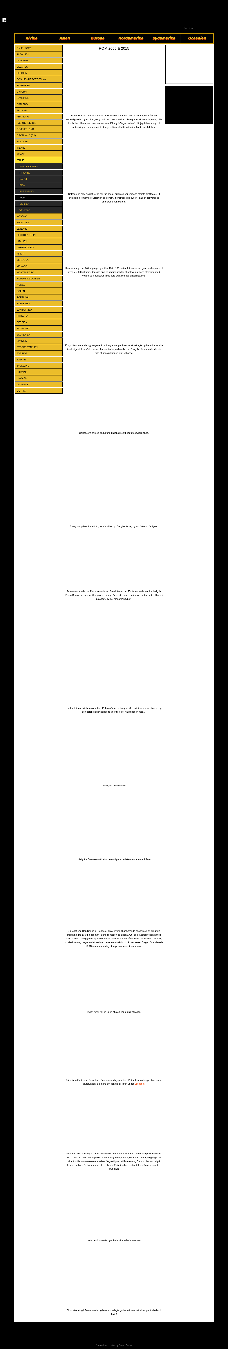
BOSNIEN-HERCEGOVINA (31, 79)
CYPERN (22, 91)
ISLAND (21, 154)
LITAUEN (22, 241)
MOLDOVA (22, 260)
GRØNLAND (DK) (26, 135)
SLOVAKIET (23, 328)
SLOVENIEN (23, 334)
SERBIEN (22, 322)
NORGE (21, 284)
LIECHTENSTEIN (26, 235)
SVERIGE (22, 353)
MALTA (20, 253)
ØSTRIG (21, 390)
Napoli (23, 179)
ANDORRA (23, 60)
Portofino (26, 191)
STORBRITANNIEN (27, 347)
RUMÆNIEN (23, 303)
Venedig (24, 210)
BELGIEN (22, 73)
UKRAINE (22, 372)
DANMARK (23, 98)
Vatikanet (139, 1083)
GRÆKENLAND (25, 129)
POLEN (21, 291)
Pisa (22, 185)
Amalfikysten (28, 166)
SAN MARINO (24, 309)
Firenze (24, 172)
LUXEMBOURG (25, 247)
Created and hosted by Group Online (114, 1345)
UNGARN (22, 378)
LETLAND (22, 228)
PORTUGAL (23, 297)
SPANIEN (22, 341)
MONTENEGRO (25, 272)
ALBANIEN (22, 54)
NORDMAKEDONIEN (28, 278)
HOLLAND (22, 141)
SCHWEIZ (22, 316)
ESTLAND (22, 104)
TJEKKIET (22, 359)
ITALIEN (21, 160)
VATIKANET (23, 384)
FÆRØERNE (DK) (26, 122)
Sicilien (24, 203)
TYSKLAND (23, 365)
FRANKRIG (23, 116)
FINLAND (22, 110)
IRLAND (21, 147)
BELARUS (22, 66)
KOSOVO (22, 216)
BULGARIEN (23, 85)
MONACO (22, 266)
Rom (22, 197)
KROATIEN (23, 222)
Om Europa (24, 48)
